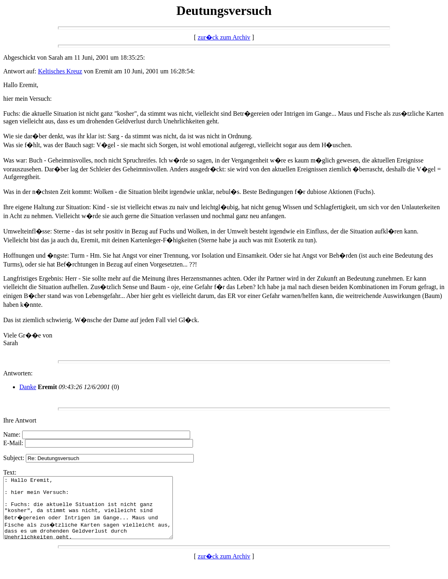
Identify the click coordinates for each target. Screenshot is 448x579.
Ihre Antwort (19, 420)
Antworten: (18, 373)
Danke (27, 386)
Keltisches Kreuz (60, 71)
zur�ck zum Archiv (224, 37)
